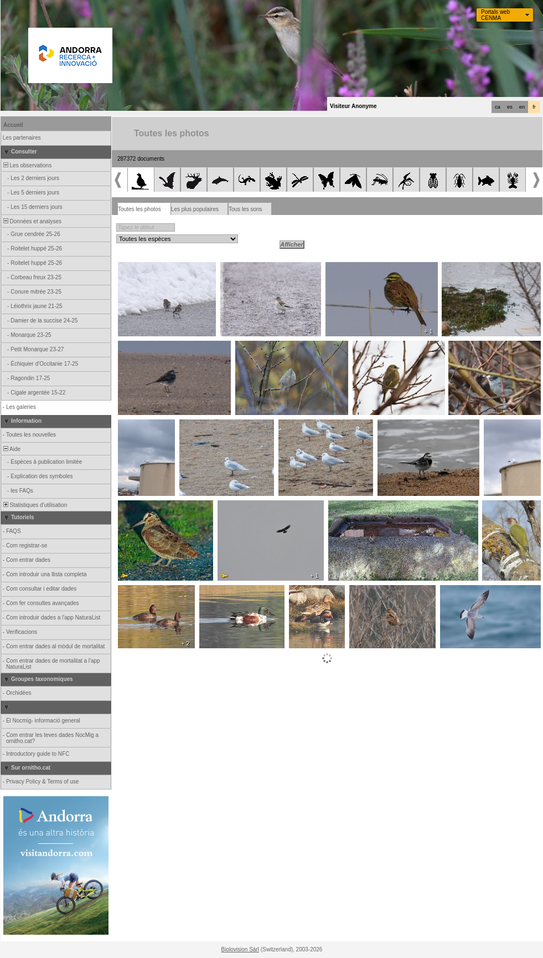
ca (497, 107)
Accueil (13, 125)
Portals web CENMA (495, 15)
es (510, 107)
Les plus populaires (195, 209)
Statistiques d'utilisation (34, 505)
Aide (11, 449)
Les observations (26, 165)
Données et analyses (31, 221)
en (522, 107)
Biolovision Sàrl (240, 949)
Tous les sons (245, 209)
